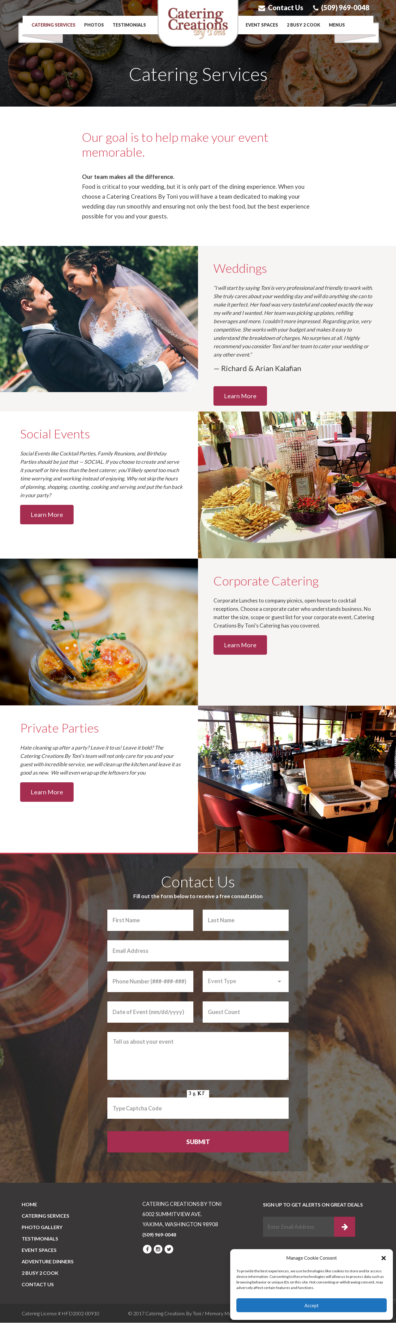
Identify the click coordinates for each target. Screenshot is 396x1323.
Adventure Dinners (48, 1262)
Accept (311, 1305)
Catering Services (53, 24)
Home (29, 1205)
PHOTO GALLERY (42, 1228)
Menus (337, 24)
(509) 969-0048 (341, 7)
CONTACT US (38, 1285)
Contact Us (280, 7)
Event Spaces (262, 24)
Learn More (240, 395)
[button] (384, 1258)
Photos (94, 24)
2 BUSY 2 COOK (303, 24)
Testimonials (129, 24)
